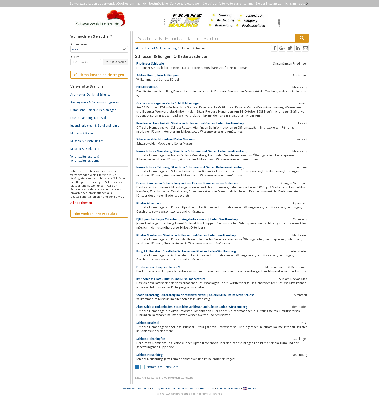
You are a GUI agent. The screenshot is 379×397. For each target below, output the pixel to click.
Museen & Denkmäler (85, 149)
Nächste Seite (154, 367)
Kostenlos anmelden (136, 388)
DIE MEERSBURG (147, 87)
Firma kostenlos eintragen (98, 74)
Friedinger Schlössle (150, 63)
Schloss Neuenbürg (149, 355)
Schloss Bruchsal (147, 323)
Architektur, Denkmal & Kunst (90, 94)
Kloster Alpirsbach (148, 203)
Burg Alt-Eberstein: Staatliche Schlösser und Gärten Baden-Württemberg (186, 251)
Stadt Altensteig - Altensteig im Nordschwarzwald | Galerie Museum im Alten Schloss (195, 295)
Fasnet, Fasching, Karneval (88, 118)
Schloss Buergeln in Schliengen (157, 75)
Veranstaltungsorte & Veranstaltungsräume (85, 158)
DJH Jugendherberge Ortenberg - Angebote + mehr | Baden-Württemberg (187, 219)
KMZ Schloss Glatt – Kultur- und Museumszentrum (170, 279)
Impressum (206, 388)
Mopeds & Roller (81, 133)
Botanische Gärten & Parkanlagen (93, 110)
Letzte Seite (171, 367)
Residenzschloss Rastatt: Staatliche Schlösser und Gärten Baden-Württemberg (190, 123)
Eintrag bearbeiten (164, 388)
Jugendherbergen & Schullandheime (94, 125)
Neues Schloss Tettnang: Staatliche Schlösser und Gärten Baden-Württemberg (190, 167)
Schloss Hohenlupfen (150, 339)
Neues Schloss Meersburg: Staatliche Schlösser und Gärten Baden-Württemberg (191, 151)
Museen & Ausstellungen (87, 141)
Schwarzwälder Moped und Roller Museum (165, 139)
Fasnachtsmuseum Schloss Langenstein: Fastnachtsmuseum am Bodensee (187, 183)
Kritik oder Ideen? (228, 388)
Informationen (187, 388)
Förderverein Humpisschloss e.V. (158, 267)
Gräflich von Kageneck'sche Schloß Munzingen (168, 103)
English (250, 388)
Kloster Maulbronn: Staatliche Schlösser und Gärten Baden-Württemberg (186, 235)
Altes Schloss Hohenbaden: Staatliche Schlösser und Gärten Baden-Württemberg (191, 307)
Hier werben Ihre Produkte (95, 213)
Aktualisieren (115, 62)
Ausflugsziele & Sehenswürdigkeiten (94, 102)
